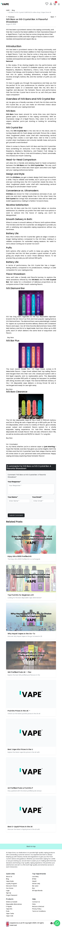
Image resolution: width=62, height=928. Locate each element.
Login (8, 891)
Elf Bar (34, 879)
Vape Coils (9, 916)
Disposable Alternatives (14, 904)
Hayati (34, 881)
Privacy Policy (36, 909)
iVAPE (8, 10)
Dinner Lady (36, 884)
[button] (59, 4)
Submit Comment (16, 515)
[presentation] (22, 508)
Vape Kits (9, 909)
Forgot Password (11, 895)
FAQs (34, 904)
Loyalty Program (11, 884)
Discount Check (11, 886)
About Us (9, 877)
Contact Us (36, 902)
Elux (33, 888)
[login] (51, 4)
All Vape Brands (37, 891)
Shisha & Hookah (11, 902)
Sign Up (8, 893)
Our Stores (9, 888)
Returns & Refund (38, 906)
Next (53, 17)
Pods (7, 911)
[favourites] (47, 4)
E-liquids (9, 906)
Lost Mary (35, 877)
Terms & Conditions (39, 911)
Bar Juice (35, 886)
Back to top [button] (31, 846)
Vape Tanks (10, 913)
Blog (13, 10)
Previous (10, 17)
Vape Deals (10, 881)
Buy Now (10, 337)
